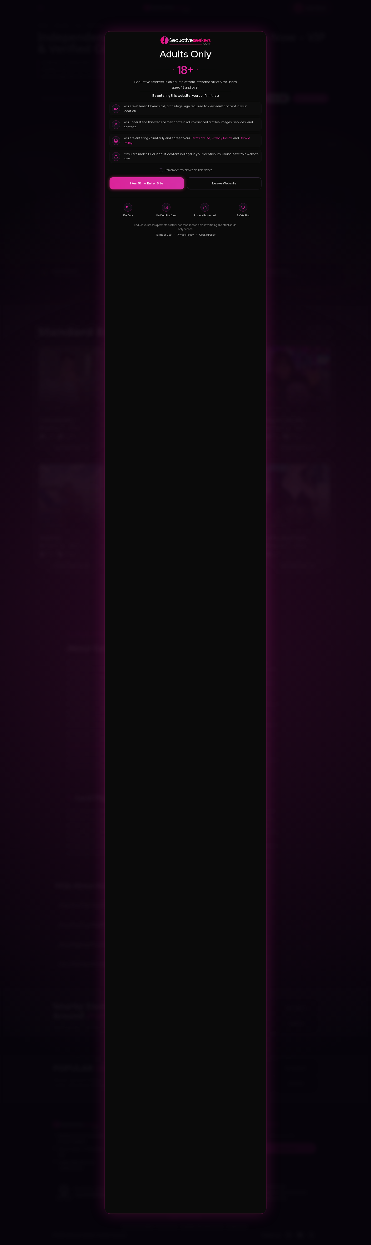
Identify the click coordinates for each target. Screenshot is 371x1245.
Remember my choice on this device (185, 170)
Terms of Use (200, 138)
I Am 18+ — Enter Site (146, 183)
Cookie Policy (207, 234)
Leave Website (224, 183)
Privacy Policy (221, 138)
